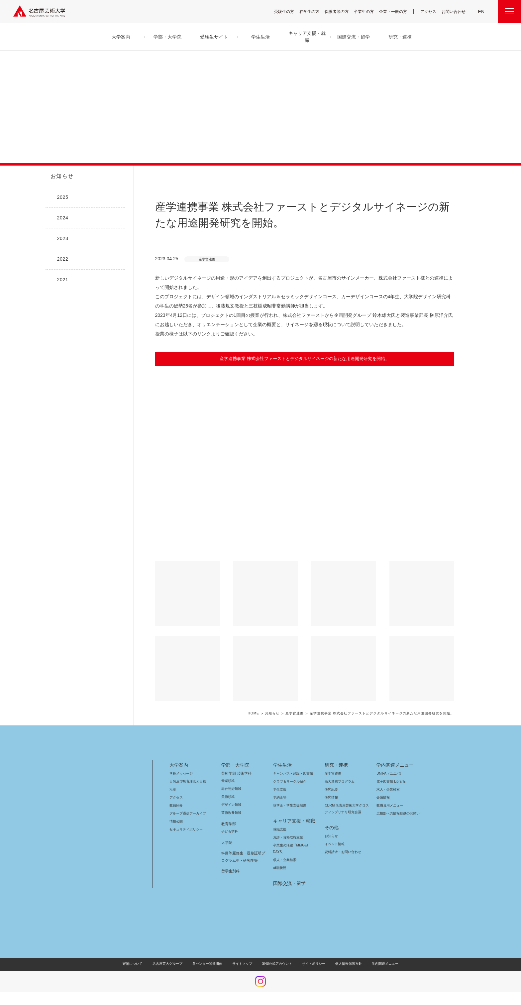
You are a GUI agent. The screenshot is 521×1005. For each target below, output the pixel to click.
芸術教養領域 (231, 812)
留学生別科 (230, 871)
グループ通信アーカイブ (186, 813)
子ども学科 (229, 831)
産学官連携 (301, 713)
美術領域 (228, 796)
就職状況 (279, 867)
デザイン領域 (230, 804)
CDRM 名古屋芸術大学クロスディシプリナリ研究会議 (347, 809)
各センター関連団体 (210, 963)
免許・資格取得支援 (287, 837)
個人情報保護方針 (344, 963)
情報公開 (176, 821)
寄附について (138, 963)
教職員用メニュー (389, 805)
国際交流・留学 (288, 883)
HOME (260, 713)
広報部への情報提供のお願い (397, 813)
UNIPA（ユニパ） (387, 773)
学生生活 (282, 765)
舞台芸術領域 (231, 788)
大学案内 (178, 765)
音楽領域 (228, 780)
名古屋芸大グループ (171, 963)
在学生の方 (314, 11)
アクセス (430, 11)
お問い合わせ (454, 11)
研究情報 (331, 797)
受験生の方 (288, 11)
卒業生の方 (368, 11)
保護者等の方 (341, 11)
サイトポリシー (310, 963)
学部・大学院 (234, 765)
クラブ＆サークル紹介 (288, 781)
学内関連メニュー (394, 765)
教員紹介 (176, 805)
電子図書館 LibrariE (391, 781)
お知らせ (61, 176)
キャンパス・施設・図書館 (290, 773)
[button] (304, 463)
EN (481, 11)
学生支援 (279, 789)
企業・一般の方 (396, 11)
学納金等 (279, 797)
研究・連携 (335, 765)
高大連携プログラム (339, 781)
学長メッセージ (180, 773)
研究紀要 (331, 789)
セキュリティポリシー (184, 829)
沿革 (172, 789)
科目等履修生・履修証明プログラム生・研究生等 (242, 856)
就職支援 (279, 829)
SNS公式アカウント (276, 963)
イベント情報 (334, 843)
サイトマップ (244, 963)
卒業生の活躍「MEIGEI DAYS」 (294, 845)
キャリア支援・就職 (291, 820)
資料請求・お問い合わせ (342, 851)
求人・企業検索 (284, 859)
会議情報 (383, 797)
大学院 (226, 842)
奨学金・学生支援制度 (289, 805)
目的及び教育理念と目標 (187, 781)
